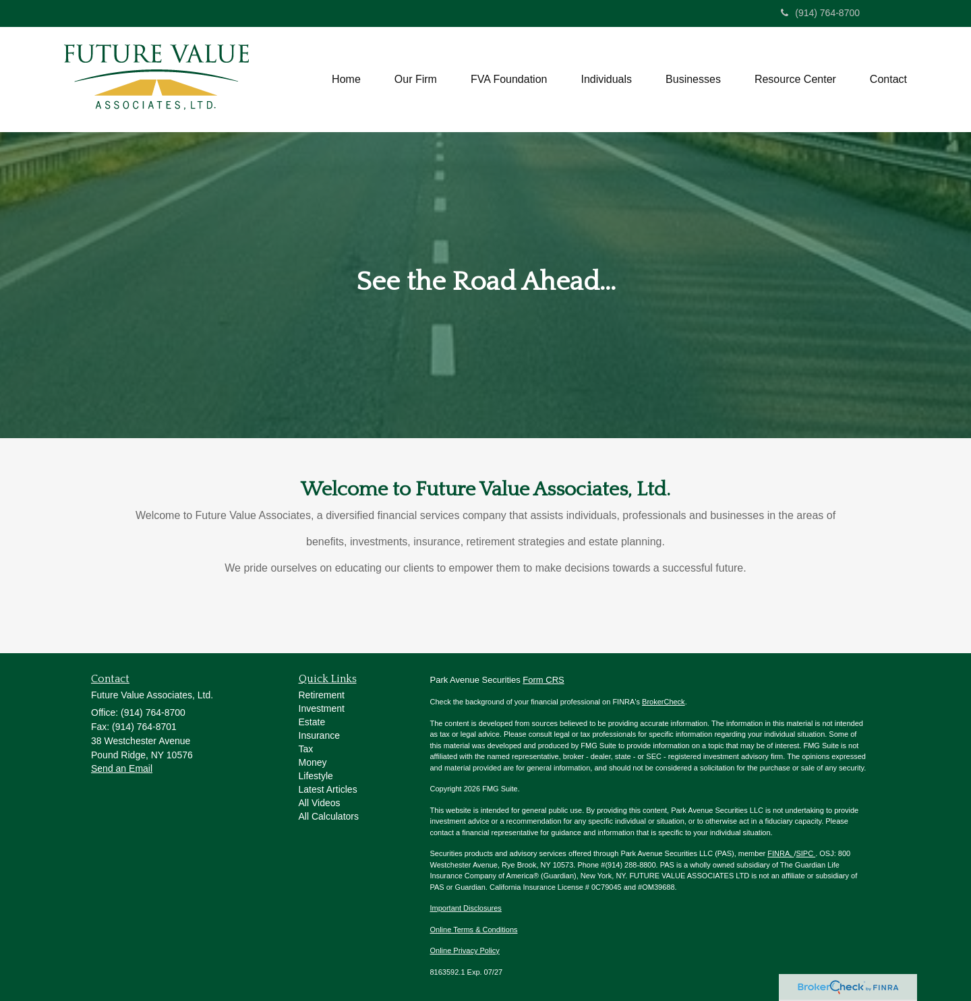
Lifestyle (316, 775)
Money (313, 762)
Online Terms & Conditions (474, 930)
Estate (312, 722)
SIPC (805, 853)
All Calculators (329, 816)
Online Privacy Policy (465, 950)
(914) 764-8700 (820, 12)
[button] (416, 79)
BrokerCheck (663, 702)
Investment (322, 708)
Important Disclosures (466, 908)
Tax (306, 749)
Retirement (322, 695)
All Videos (320, 802)
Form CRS (543, 680)
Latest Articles (328, 789)
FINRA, (780, 853)
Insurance (319, 735)
